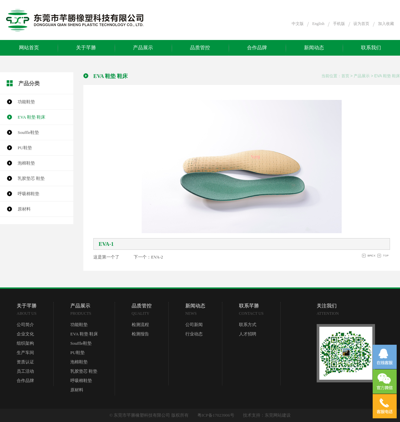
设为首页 (361, 23)
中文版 (298, 23)
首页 (345, 76)
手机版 (339, 23)
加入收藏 (386, 23)
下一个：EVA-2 (148, 256)
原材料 (24, 209)
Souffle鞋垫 (28, 132)
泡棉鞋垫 (26, 163)
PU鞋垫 (25, 147)
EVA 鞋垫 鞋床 (31, 117)
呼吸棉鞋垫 (28, 193)
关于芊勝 (86, 47)
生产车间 (25, 352)
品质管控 (200, 47)
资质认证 (25, 361)
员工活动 (25, 371)
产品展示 (143, 47)
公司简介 (25, 324)
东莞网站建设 (278, 415)
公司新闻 (194, 324)
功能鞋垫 (26, 101)
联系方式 (247, 324)
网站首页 (29, 47)
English (318, 23)
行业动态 (194, 333)
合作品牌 (257, 47)
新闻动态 (314, 47)
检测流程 (140, 324)
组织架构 (25, 343)
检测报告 (140, 333)
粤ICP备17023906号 (215, 415)
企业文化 (25, 333)
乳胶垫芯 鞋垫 (31, 178)
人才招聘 (247, 333)
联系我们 (371, 47)
